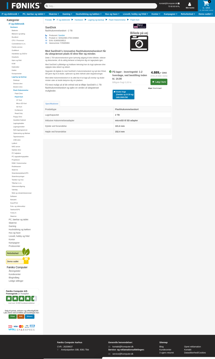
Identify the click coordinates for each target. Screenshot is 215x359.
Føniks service (17, 47)
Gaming (12, 226)
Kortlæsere (19, 110)
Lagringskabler (18, 123)
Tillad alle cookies (190, 327)
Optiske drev (16, 150)
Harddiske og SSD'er (19, 54)
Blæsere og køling (18, 34)
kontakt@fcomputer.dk (168, 3)
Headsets (15, 57)
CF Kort (19, 100)
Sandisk (61, 35)
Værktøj (15, 190)
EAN (20, 316)
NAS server (16, 146)
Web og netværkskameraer (22, 193)
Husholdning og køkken (20, 229)
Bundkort (15, 37)
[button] (10, 14)
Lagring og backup (19, 77)
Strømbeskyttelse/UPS (20, 173)
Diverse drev (18, 83)
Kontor (12, 239)
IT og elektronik (16, 24)
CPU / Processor (18, 40)
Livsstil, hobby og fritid (19, 236)
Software (13, 196)
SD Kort (19, 107)
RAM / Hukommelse (19, 163)
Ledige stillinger (16, 281)
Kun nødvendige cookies (190, 337)
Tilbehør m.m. (17, 183)
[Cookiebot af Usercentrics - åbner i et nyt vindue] (19, 353)
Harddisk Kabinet (19, 120)
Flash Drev (19, 93)
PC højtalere (16, 153)
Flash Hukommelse (20, 90)
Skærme (15, 170)
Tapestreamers (18, 137)
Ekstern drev (18, 87)
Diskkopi (16, 80)
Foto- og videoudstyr (17, 206)
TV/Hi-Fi (13, 213)
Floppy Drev (17, 117)
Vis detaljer (156, 353)
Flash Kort (19, 97)
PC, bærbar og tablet (18, 219)
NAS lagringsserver (20, 130)
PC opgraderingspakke (20, 156)
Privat (13, 316)
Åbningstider (14, 271)
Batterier (15, 30)
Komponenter (17, 73)
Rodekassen (16, 166)
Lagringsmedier (19, 127)
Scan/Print (14, 203)
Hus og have (15, 233)
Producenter (14, 246)
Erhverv (29, 316)
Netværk (13, 200)
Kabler (14, 70)
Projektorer (16, 160)
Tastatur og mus (17, 180)
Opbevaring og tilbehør (21, 133)
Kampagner (14, 243)
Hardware (14, 27)
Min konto (190, 8)
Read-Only (19, 113)
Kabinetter (15, 67)
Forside (48, 20)
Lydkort (14, 143)
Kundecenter (15, 274)
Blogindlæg (14, 277)
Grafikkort (15, 50)
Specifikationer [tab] (51, 104)
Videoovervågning (18, 186)
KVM (13, 64)
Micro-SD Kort (21, 103)
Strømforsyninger (18, 176)
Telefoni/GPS (15, 209)
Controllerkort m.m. (19, 44)
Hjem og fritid (17, 60)
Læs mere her (122, 97)
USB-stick (16, 140)
